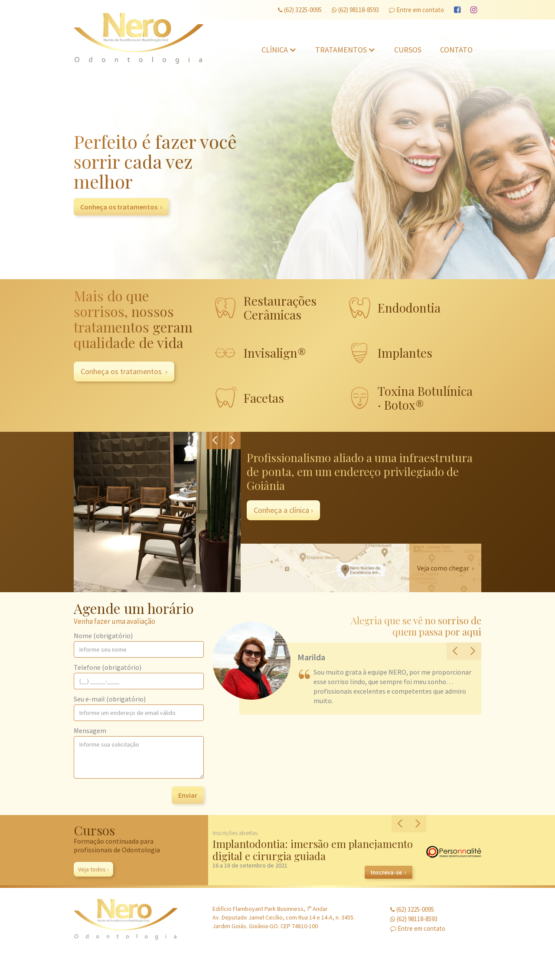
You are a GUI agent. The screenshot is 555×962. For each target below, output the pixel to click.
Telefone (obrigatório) (107, 667)
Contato (456, 50)
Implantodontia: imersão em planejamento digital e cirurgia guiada (312, 850)
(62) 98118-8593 (355, 10)
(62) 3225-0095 (300, 10)
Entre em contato (416, 10)
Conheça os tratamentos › (121, 206)
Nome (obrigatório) (103, 635)
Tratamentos (341, 50)
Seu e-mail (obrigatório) (110, 699)
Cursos (407, 50)
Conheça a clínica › (283, 510)
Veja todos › (93, 869)
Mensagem (90, 730)
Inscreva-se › (388, 872)
